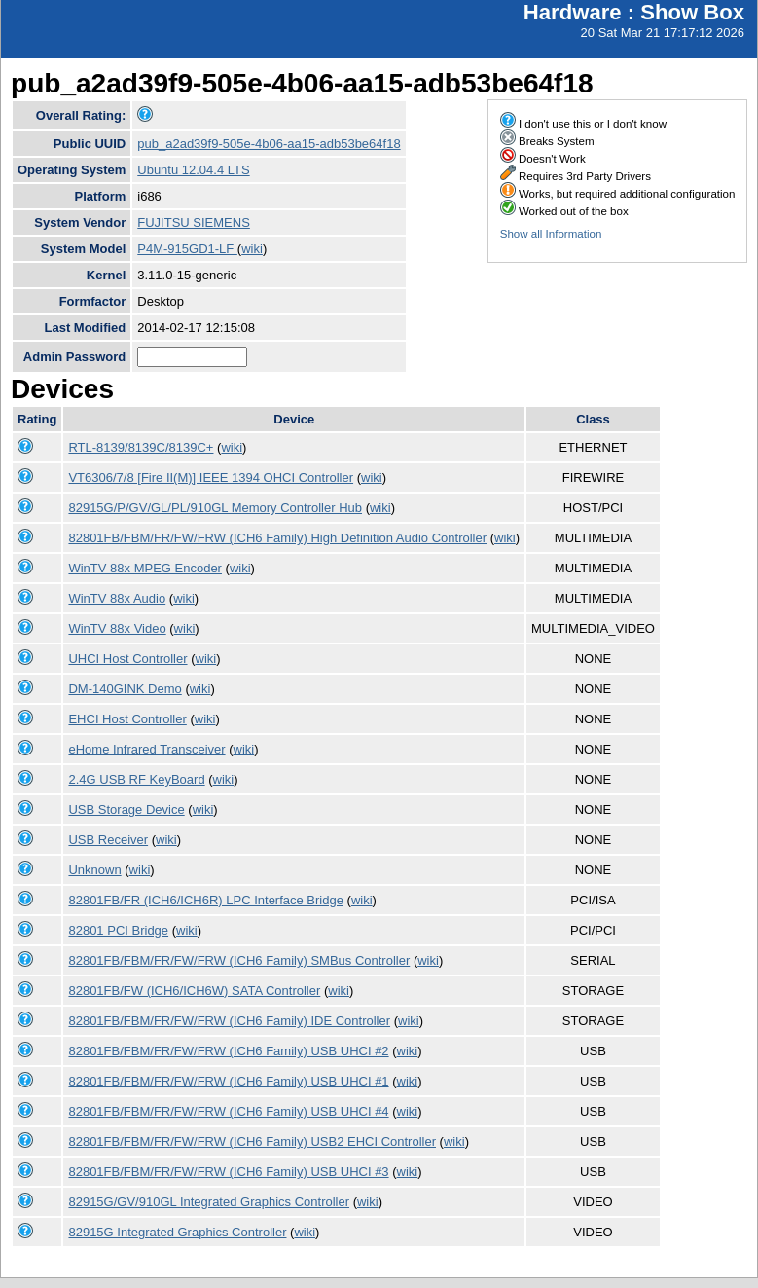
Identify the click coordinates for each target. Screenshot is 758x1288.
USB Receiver (108, 839)
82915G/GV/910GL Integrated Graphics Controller (208, 1202)
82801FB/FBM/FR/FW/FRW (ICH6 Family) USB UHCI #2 (228, 1051)
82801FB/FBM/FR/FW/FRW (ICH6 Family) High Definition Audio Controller (277, 538)
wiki (252, 248)
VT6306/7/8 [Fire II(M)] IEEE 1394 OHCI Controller (210, 477)
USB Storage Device (126, 809)
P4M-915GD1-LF (187, 248)
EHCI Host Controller (127, 719)
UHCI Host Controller (127, 658)
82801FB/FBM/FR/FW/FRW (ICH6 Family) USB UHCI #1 (228, 1081)
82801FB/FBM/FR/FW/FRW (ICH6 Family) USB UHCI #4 (228, 1111)
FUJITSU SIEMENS (193, 222)
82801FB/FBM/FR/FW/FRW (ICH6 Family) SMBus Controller (239, 960)
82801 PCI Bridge (118, 930)
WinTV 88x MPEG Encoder (145, 568)
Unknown (94, 870)
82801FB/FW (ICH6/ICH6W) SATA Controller (194, 990)
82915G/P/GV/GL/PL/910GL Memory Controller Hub (215, 507)
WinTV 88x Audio (116, 598)
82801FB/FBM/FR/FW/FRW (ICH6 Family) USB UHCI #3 (228, 1171)
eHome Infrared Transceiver (146, 749)
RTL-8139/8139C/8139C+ (140, 447)
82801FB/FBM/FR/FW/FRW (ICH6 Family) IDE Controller (229, 1020)
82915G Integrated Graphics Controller (177, 1232)
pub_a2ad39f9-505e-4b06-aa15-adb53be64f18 (268, 143)
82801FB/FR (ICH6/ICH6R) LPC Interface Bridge (205, 900)
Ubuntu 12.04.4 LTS (193, 170)
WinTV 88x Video (116, 628)
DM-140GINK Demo (124, 688)
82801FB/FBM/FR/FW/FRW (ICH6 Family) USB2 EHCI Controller (252, 1141)
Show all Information (551, 233)
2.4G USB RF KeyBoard (136, 779)
